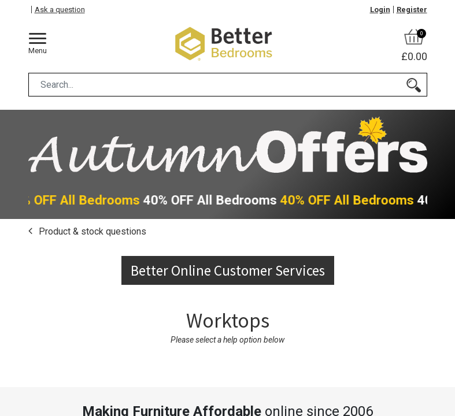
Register (412, 9)
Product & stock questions (91, 231)
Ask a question (60, 9)
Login (380, 9)
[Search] (414, 84)
